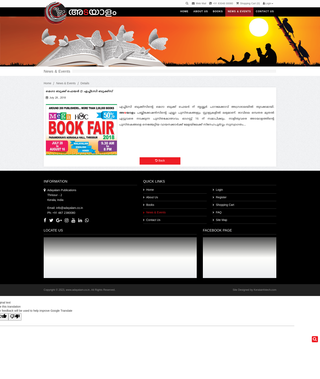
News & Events (66, 83)
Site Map (221, 220)
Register (221, 197)
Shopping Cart (225, 205)
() (248, 3)
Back (160, 161)
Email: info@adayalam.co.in (65, 208)
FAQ (219, 212)
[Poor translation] (14, 317)
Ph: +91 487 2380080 (61, 213)
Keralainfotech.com (265, 290)
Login (219, 190)
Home (47, 83)
